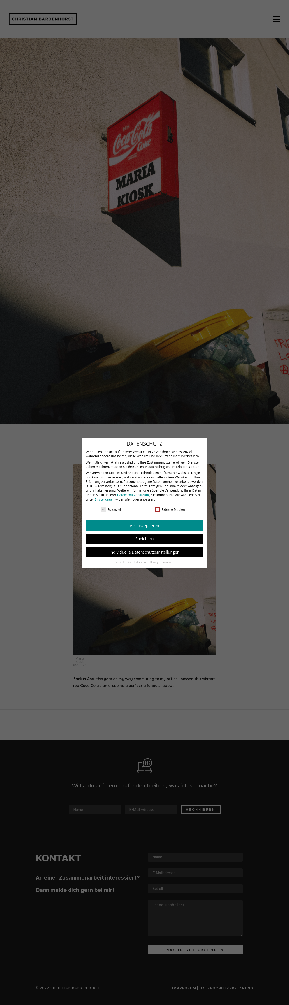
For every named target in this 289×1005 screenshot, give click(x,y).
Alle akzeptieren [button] (144, 522)
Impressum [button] (168, 559)
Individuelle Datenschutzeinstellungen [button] (144, 549)
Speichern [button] (144, 536)
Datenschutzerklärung (133, 492)
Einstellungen (104, 496)
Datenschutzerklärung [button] (146, 559)
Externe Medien (170, 507)
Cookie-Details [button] (123, 559)
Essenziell (111, 507)
